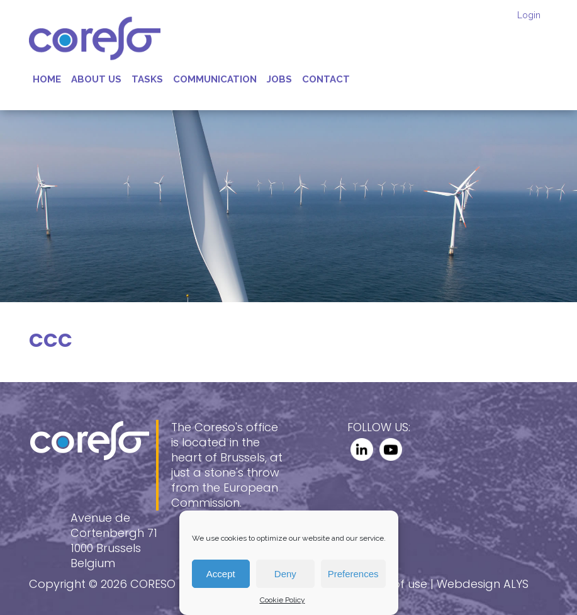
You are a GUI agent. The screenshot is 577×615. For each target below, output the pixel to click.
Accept (220, 573)
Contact (326, 79)
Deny (285, 573)
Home (47, 79)
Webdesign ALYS (483, 584)
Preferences (353, 573)
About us (96, 79)
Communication (215, 79)
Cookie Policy (282, 599)
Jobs (279, 79)
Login (529, 15)
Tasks (147, 79)
